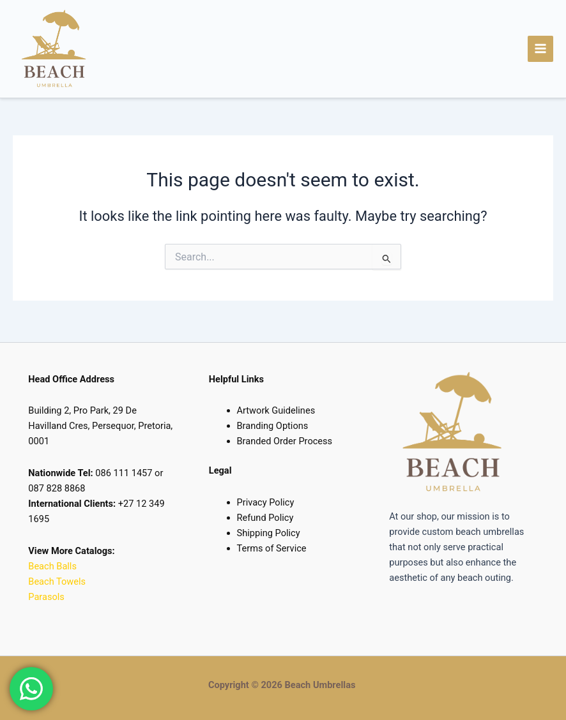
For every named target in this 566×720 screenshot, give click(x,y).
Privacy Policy (265, 502)
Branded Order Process (285, 441)
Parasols (46, 597)
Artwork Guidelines (276, 410)
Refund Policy (265, 517)
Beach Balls (52, 566)
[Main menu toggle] (540, 50)
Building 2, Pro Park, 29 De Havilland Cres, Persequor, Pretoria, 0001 (100, 426)
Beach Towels (58, 581)
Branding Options (273, 425)
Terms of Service (272, 548)
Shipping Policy (268, 533)
